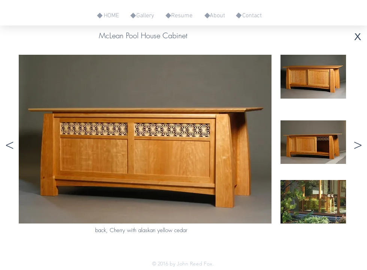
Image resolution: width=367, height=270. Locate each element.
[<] (9, 145)
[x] (357, 35)
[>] (357, 145)
